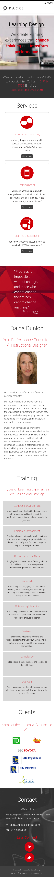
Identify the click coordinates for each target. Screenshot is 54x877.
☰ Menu (48, 2)
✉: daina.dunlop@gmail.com (23, 824)
